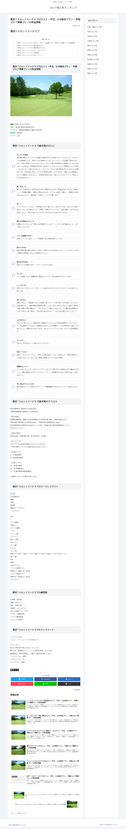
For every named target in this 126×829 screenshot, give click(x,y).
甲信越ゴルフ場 (92, 59)
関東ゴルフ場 (14, 670)
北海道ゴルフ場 (92, 41)
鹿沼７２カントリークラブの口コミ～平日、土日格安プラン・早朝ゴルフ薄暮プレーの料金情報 (46, 43)
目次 (43, 39)
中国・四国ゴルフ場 (94, 27)
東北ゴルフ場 (92, 45)
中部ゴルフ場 (92, 32)
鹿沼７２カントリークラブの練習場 (27, 53)
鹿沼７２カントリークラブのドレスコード (29, 56)
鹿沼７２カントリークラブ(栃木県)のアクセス (30, 48)
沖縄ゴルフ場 (92, 55)
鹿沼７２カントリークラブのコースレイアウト (31, 51)
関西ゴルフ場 (92, 73)
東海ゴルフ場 (92, 50)
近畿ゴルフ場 (92, 64)
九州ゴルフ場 (92, 36)
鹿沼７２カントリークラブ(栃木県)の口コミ (30, 45)
